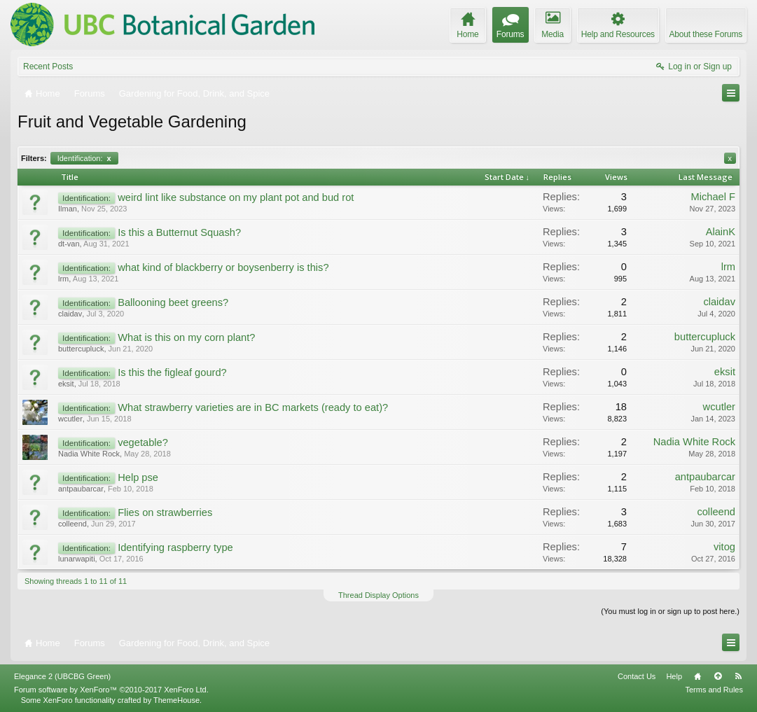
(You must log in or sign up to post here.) (670, 611)
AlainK (720, 231)
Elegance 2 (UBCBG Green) (62, 676)
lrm (63, 278)
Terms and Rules (714, 689)
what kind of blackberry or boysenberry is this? (223, 267)
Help (674, 676)
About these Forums (705, 34)
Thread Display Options (378, 595)
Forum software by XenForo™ (111, 689)
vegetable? (143, 442)
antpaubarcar (81, 488)
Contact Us (636, 676)
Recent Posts (48, 66)
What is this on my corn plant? (186, 337)
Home (697, 676)
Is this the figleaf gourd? (172, 372)
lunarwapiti (76, 558)
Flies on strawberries (165, 512)
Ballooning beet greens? (173, 302)
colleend (72, 523)
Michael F (712, 196)
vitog (724, 546)
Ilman (67, 208)
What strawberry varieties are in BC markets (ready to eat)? (253, 407)
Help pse (138, 477)
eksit (66, 383)
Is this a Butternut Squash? (179, 232)
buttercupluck (81, 348)
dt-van (69, 243)
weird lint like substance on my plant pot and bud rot (236, 197)
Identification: (84, 158)
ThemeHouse (176, 700)
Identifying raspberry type (175, 547)
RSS (738, 676)
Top (718, 676)
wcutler (70, 418)
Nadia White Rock (89, 453)
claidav (70, 313)
